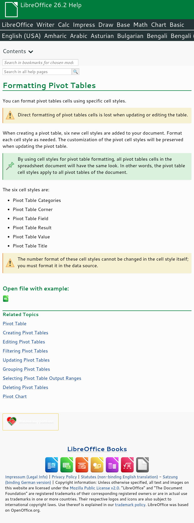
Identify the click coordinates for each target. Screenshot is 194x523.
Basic (176, 24)
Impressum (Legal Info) (26, 476)
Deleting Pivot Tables (25, 387)
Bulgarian (130, 35)
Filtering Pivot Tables (25, 350)
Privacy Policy (64, 476)
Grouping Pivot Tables (26, 369)
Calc (64, 24)
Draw (105, 24)
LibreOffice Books (97, 448)
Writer (45, 24)
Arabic (78, 35)
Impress (84, 24)
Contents (14, 51)
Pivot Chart (15, 396)
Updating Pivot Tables (26, 360)
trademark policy (130, 504)
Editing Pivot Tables (24, 341)
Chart (158, 24)
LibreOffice (17, 24)
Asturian (102, 35)
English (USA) (21, 35)
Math (140, 24)
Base (123, 24)
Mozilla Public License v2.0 (94, 488)
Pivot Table (15, 323)
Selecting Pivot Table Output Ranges (42, 378)
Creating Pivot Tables (25, 332)
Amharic (55, 35)
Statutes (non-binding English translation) (119, 476)
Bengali (157, 35)
